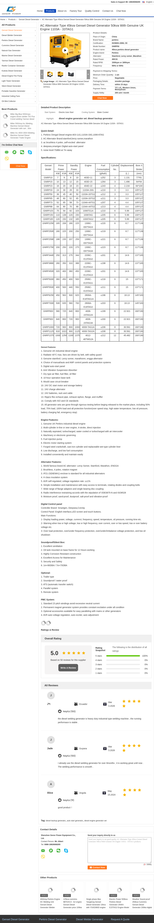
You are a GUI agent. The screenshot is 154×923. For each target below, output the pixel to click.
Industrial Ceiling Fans (11, 96)
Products (50, 11)
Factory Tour (76, 11)
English (150, 2)
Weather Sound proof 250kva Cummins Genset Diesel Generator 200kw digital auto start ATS (142, 904)
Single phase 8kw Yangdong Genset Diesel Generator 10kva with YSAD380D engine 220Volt (96, 904)
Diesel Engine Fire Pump (12, 76)
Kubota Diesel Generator (12, 71)
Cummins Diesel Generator (13, 45)
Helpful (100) (69, 711)
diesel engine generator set (95, 821)
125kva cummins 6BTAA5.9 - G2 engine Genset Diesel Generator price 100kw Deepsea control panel (72, 904)
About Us (62, 11)
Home (40, 11)
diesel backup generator (56, 821)
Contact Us (107, 11)
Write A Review (68, 668)
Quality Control (92, 11)
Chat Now (121, 11)
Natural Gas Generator (11, 50)
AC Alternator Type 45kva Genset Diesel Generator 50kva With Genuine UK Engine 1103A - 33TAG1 (66, 84)
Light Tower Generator (11, 81)
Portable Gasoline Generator (13, 91)
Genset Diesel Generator (29, 19)
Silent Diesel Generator (11, 86)
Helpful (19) (68, 800)
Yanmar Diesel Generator (12, 61)
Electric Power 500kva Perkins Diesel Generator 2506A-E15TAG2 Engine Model (119, 903)
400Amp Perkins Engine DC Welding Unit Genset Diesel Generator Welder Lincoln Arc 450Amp (50, 904)
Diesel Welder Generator (12, 35)
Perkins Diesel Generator (12, 40)
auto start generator (75, 821)
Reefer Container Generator (13, 66)
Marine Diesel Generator (12, 56)
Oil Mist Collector (9, 101)
